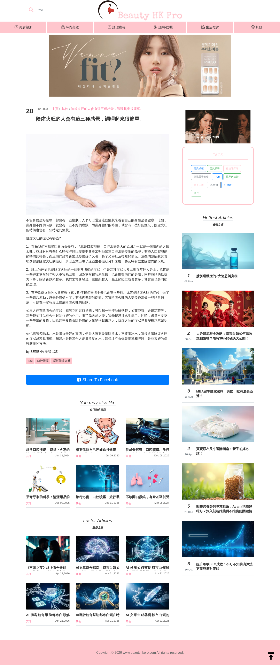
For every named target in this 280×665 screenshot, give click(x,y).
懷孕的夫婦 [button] (232, 176)
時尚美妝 (70, 27)
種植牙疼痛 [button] (232, 168)
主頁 (55, 109)
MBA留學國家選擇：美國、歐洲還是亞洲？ (224, 394)
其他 (256, 27)
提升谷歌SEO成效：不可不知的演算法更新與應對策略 (224, 566)
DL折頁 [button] (214, 185)
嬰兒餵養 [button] (215, 168)
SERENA (37, 351)
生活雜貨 (210, 27)
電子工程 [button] (199, 185)
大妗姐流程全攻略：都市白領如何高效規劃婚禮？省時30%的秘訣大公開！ (224, 336)
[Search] (54, 10)
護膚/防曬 (163, 27)
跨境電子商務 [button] (201, 176)
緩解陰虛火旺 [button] (61, 360)
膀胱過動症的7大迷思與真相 (217, 276)
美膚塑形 (23, 27)
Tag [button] (30, 360)
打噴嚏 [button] (228, 185)
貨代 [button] (196, 193)
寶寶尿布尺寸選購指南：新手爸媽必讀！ (222, 451)
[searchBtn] (31, 10)
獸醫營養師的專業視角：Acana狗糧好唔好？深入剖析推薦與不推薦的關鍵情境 (224, 509)
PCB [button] (217, 176)
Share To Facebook (97, 380)
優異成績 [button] (199, 168)
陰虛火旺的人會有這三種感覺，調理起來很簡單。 (107, 109)
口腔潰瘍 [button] (43, 360)
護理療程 (116, 27)
